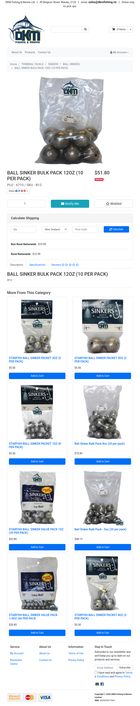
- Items (119, 29)
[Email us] (97, 684)
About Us (16, 52)
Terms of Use (75, 653)
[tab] (16, 264)
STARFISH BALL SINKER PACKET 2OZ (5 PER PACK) (35, 359)
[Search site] (85, 29)
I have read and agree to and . (114, 674)
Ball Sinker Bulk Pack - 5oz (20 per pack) (101, 529)
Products (30, 52)
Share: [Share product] (17, 191)
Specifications (37, 264)
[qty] (23, 229)
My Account (17, 653)
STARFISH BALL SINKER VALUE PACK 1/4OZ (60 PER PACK (33, 616)
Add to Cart (37, 375)
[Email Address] (106, 667)
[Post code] (85, 229)
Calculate (116, 229)
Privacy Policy (76, 660)
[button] (119, 52)
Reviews (65, 264)
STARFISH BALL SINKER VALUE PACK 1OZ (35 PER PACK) (36, 531)
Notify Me (70, 204)
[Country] (54, 229)
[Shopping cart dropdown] (130, 29)
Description (16, 264)
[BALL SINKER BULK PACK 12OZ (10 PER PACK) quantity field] (26, 204)
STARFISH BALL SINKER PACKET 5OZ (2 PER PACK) (101, 359)
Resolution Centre (16, 662)
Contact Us (44, 52)
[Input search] (66, 29)
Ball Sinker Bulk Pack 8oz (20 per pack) (100, 443)
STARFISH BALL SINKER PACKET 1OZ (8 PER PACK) (35, 445)
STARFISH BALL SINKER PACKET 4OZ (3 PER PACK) (101, 616)
